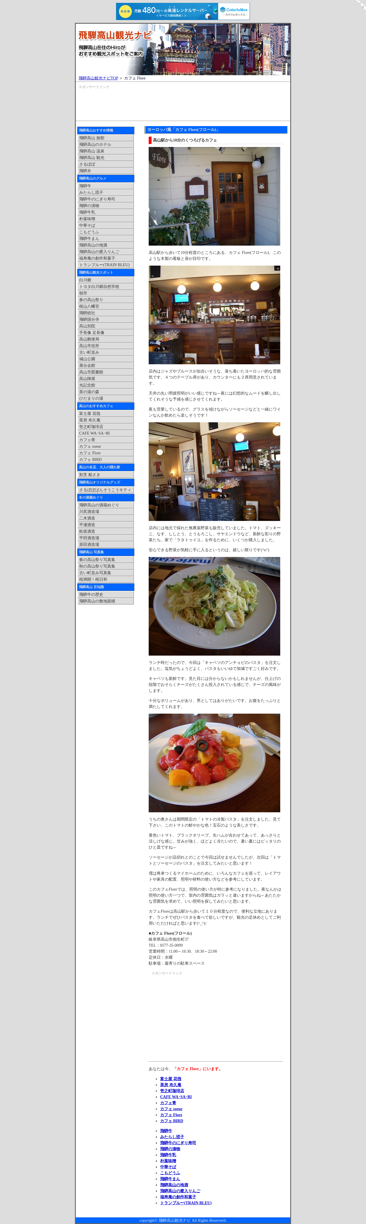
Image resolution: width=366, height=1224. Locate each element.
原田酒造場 (89, 544)
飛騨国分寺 (89, 319)
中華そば (168, 1167)
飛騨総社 (87, 313)
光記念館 (87, 385)
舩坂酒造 (87, 531)
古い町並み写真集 (95, 573)
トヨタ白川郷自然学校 (99, 286)
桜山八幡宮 (89, 306)
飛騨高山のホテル (95, 144)
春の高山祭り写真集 (97, 560)
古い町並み (89, 352)
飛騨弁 (85, 171)
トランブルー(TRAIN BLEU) (186, 1203)
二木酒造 (87, 518)
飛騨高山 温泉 (91, 151)
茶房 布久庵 (170, 1085)
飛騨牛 (166, 1131)
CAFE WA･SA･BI (176, 1097)
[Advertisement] (183, 106)
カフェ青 (168, 1103)
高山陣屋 (87, 379)
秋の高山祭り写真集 (97, 566)
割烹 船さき (89, 475)
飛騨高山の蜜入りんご (180, 1191)
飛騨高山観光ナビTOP (98, 78)
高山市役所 (89, 346)
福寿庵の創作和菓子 (178, 1197)
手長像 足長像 (91, 333)
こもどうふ (170, 1173)
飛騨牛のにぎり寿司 (178, 1143)
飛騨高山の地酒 (174, 1185)
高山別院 (87, 326)
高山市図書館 (91, 372)
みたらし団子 (172, 1137)
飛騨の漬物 (170, 1149)
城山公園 (87, 359)
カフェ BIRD (171, 1121)
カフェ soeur (171, 1109)
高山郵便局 (89, 339)
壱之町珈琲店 (172, 1091)
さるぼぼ (87, 164)
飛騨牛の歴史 (91, 594)
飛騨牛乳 (168, 1155)
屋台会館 (87, 365)
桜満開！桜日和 (93, 579)
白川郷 (85, 280)
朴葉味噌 (168, 1161)
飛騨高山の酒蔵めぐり (99, 505)
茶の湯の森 (89, 392)
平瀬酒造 (87, 525)
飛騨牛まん (170, 1179)
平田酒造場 (89, 538)
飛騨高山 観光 (91, 158)
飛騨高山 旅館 (91, 138)
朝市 (83, 293)
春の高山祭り (91, 300)
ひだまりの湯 (91, 398)
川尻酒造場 (89, 511)
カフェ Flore (171, 1115)
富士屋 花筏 (170, 1079)
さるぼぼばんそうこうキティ (105, 490)
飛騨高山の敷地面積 (97, 601)
